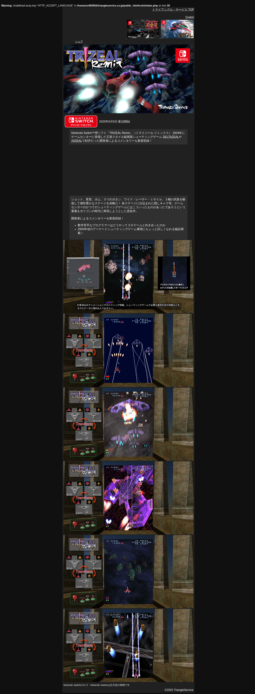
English (190, 17)
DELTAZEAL (171, 136)
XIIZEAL (76, 140)
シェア (79, 41)
